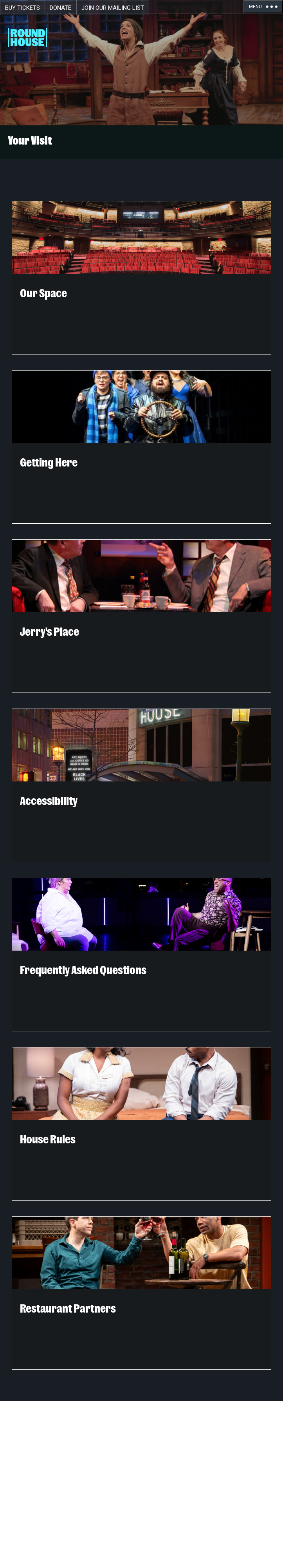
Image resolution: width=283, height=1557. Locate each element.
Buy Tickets (22, 7)
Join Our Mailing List (112, 7)
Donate (60, 7)
